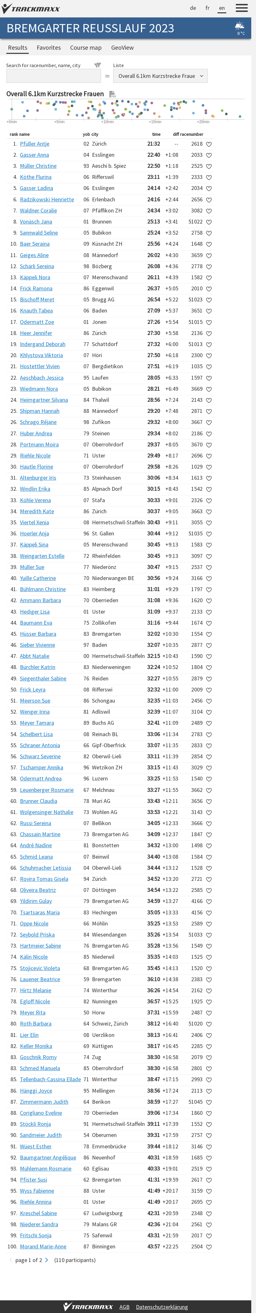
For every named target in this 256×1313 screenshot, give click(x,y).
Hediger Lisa (35, 611)
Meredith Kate (37, 511)
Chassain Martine (40, 834)
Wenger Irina (35, 711)
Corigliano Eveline (41, 1112)
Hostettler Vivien (40, 366)
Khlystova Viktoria (41, 355)
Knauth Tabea (36, 310)
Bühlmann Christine (43, 589)
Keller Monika (36, 1046)
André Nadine (36, 845)
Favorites (49, 47)
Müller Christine (38, 165)
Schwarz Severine (40, 756)
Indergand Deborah (42, 344)
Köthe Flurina (36, 176)
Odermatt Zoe (37, 321)
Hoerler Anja (34, 533)
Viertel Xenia (34, 522)
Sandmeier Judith (41, 1135)
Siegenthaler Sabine (43, 678)
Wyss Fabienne (37, 1190)
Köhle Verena (35, 500)
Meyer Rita (33, 1012)
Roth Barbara (36, 1023)
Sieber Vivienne (37, 644)
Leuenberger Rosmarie (47, 789)
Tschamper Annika (41, 767)
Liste (118, 65)
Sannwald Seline (39, 232)
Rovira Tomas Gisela (44, 878)
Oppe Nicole (34, 923)
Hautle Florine (36, 466)
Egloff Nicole (35, 1001)
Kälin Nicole (34, 956)
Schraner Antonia (40, 745)
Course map (86, 47)
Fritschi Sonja (36, 1235)
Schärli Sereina (37, 266)
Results (17, 47)
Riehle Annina (36, 1201)
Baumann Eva (36, 622)
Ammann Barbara (40, 600)
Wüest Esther (36, 1146)
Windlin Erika (35, 488)
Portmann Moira (39, 444)
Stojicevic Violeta (40, 968)
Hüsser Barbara (38, 633)
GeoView (122, 47)
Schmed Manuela (40, 1068)
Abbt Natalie (34, 656)
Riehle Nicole (35, 455)
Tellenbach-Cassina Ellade (50, 1079)
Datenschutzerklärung (162, 1306)
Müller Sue (32, 567)
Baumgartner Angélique (48, 1157)
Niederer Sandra (39, 1224)
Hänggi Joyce (36, 1090)
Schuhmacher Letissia (45, 867)
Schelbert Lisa (36, 734)
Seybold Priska (37, 934)
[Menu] (242, 9)
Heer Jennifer (36, 333)
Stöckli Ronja (35, 1123)
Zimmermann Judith (44, 1101)
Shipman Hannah (39, 410)
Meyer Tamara (37, 722)
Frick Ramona (36, 288)
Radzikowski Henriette (47, 199)
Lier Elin (29, 1034)
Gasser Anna (34, 154)
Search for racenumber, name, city (53, 65)
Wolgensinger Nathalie (46, 812)
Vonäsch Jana (36, 221)
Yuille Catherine (38, 578)
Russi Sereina (35, 823)
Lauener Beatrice (40, 979)
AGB (124, 1306)
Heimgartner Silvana (44, 399)
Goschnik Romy (38, 1057)
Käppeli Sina (34, 544)
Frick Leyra (33, 689)
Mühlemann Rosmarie (45, 1168)
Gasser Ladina (36, 188)
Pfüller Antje (34, 143)
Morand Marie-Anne (43, 1246)
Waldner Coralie (38, 210)
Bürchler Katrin (37, 667)
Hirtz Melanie (35, 990)
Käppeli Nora (35, 277)
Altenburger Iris (38, 477)
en (222, 7)
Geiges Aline (34, 255)
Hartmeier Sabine (40, 945)
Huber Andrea (36, 433)
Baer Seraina (35, 243)
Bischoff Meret (37, 299)
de (193, 7)
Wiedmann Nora (39, 388)
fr (207, 7)
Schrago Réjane (38, 422)
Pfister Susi (33, 1179)
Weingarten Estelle (42, 555)
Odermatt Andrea (41, 778)
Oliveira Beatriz (38, 889)
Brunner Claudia (38, 801)
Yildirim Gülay (36, 901)
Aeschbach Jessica (42, 377)
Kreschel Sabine (38, 1213)
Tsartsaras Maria (40, 912)
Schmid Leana (36, 856)
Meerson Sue (35, 700)
